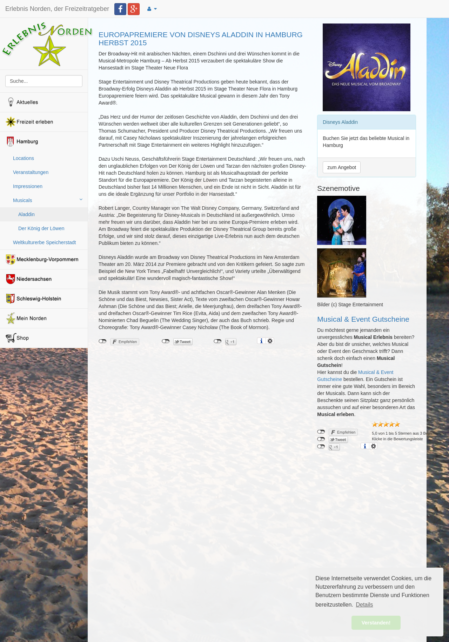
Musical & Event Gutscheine (363, 319)
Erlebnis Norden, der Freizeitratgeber (57, 8)
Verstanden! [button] (376, 623)
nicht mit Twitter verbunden (166, 341)
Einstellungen (270, 340)
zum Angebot (341, 167)
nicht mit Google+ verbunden (218, 341)
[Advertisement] (203, 403)
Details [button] (364, 605)
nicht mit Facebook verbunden (103, 341)
